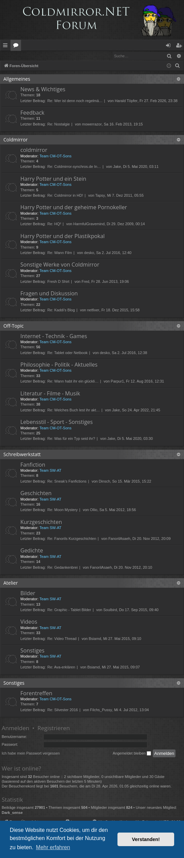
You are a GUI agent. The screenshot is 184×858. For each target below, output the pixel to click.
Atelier (10, 583)
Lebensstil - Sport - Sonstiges (56, 422)
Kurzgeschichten (41, 522)
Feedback (32, 113)
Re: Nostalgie (59, 124)
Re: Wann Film (60, 253)
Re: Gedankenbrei (63, 568)
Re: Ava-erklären (61, 667)
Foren (17, 46)
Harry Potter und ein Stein (53, 179)
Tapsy (100, 196)
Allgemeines (16, 79)
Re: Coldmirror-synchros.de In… (74, 167)
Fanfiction (32, 465)
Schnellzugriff (7, 46)
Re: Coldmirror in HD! (65, 196)
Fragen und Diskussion (49, 293)
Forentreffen (36, 693)
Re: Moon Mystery (63, 510)
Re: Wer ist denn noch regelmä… (75, 101)
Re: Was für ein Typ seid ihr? (71, 439)
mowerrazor (92, 124)
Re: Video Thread (62, 639)
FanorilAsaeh (119, 539)
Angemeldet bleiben (132, 754)
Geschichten (36, 493)
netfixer (93, 310)
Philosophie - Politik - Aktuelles (58, 365)
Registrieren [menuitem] (180, 46)
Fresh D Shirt (59, 282)
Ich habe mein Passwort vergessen (31, 754)
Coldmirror (15, 140)
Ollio (93, 510)
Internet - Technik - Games (53, 336)
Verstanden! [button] (146, 839)
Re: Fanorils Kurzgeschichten (72, 539)
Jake (117, 167)
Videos (28, 622)
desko (89, 253)
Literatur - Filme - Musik (50, 393)
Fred (85, 282)
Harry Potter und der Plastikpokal (62, 236)
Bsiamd (95, 639)
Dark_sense (12, 813)
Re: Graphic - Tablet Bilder (69, 610)
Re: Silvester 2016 (63, 710)
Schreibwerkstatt (22, 454)
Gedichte (31, 550)
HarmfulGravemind (89, 224)
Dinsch (104, 482)
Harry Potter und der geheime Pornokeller (73, 207)
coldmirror (33, 150)
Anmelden (15, 56)
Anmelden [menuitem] (170, 46)
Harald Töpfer (126, 101)
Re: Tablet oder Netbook (68, 353)
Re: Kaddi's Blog (61, 310)
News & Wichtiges (42, 89)
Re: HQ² (54, 224)
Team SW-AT (50, 471)
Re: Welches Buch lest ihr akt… (74, 410)
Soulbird (110, 610)
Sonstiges (32, 651)
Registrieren (46, 56)
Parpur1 (117, 381)
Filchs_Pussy (101, 710)
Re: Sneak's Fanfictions (67, 482)
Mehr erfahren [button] (53, 847)
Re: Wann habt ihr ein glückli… (73, 381)
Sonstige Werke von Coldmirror (59, 265)
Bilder (27, 593)
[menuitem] (177, 66)
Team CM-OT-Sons (55, 156)
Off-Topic (13, 326)
